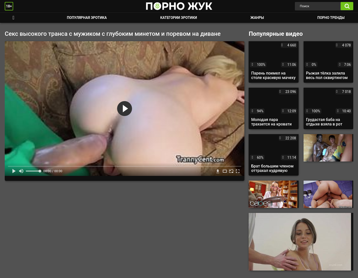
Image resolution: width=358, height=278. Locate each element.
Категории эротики (178, 18)
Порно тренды (331, 18)
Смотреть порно (13, 18)
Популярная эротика (87, 18)
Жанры (257, 18)
